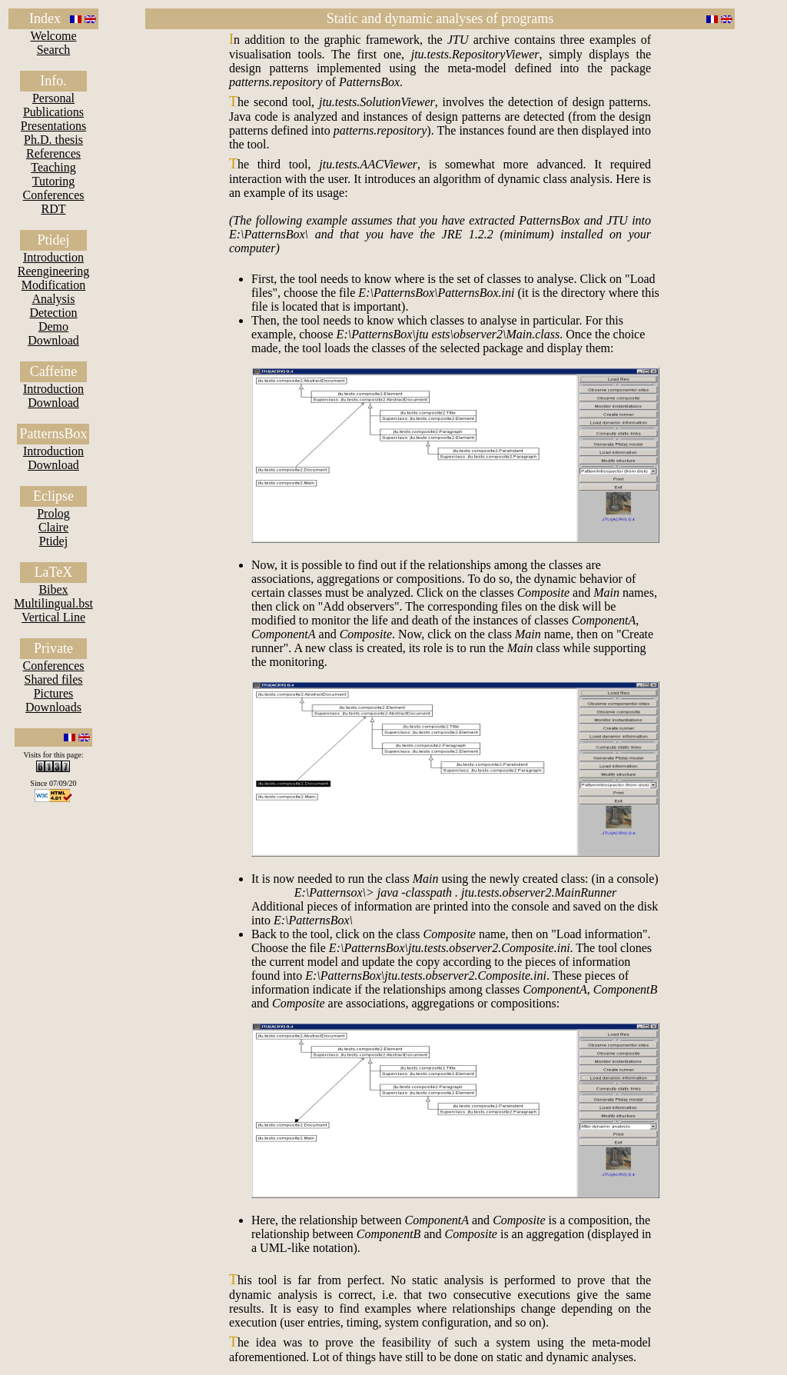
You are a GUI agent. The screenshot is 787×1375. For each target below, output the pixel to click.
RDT (53, 208)
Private (53, 648)
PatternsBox (53, 433)
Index (45, 18)
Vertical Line (53, 617)
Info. (53, 80)
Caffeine (54, 371)
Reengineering (53, 271)
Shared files (54, 679)
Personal (53, 98)
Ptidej (53, 240)
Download (53, 340)
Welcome (53, 35)
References (53, 153)
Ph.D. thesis (53, 139)
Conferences (54, 194)
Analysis (53, 298)
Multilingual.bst (53, 603)
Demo (53, 326)
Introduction (53, 257)
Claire (53, 527)
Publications (53, 111)
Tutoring (53, 181)
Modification (54, 284)
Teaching (53, 167)
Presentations (53, 125)
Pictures (54, 693)
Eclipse (53, 496)
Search (54, 49)
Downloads (53, 707)
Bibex (53, 589)
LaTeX (54, 572)
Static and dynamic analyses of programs (440, 18)
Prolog (53, 513)
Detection (53, 312)
